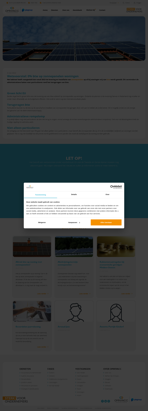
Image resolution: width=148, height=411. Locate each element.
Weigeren (42, 222)
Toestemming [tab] (40, 195)
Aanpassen (74, 222)
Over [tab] (107, 194)
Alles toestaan (106, 222)
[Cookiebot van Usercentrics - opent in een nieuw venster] (112, 187)
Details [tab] (74, 194)
